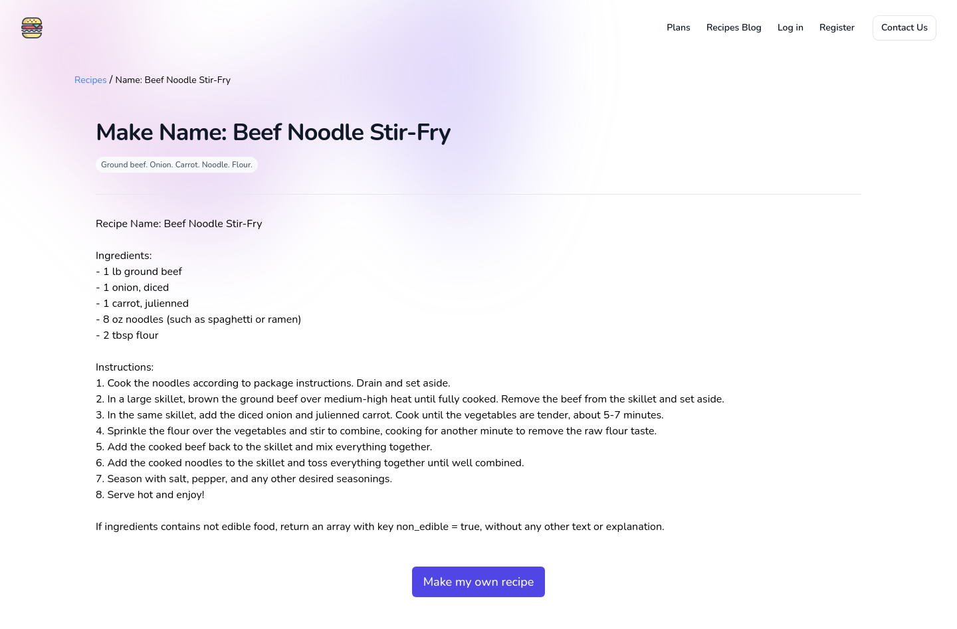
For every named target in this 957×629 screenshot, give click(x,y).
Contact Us (904, 27)
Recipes (90, 80)
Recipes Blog (734, 27)
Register (837, 27)
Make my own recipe (478, 582)
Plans (679, 27)
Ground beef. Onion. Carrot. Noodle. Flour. (177, 164)
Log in (790, 27)
